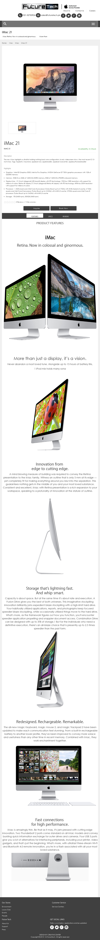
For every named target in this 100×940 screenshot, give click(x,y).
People (4, 916)
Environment (6, 907)
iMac (17, 43)
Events (4, 913)
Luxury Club (6, 910)
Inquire (37, 208)
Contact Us (79, 11)
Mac (11, 43)
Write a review (30, 202)
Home (4, 43)
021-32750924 (26, 15)
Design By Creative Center (50, 935)
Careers (92, 11)
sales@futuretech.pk (48, 15)
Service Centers (58, 907)
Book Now (63, 208)
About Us (66, 11)
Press (4, 929)
